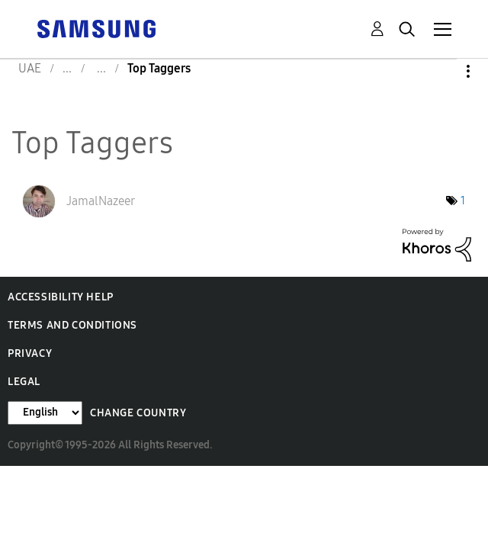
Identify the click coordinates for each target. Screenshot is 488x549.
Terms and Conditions (72, 325)
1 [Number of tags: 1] (463, 200)
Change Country (138, 412)
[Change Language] (45, 413)
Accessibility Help (61, 297)
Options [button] (442, 71)
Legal (24, 381)
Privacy (30, 353)
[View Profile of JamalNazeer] (100, 201)
